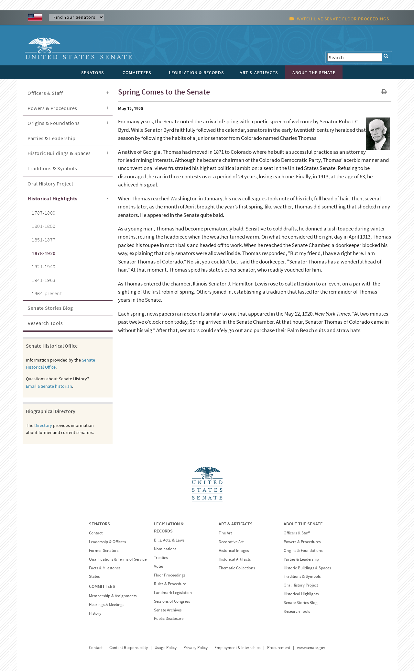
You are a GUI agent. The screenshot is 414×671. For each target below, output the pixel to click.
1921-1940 (44, 266)
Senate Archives (167, 610)
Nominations (165, 549)
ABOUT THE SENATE (303, 524)
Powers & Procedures (52, 108)
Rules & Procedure (170, 584)
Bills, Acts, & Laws (169, 540)
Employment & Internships (237, 647)
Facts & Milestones (104, 568)
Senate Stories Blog (50, 308)
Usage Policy (166, 647)
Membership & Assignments (112, 595)
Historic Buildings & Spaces (59, 153)
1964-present (47, 293)
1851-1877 (44, 239)
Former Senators (103, 550)
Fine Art (225, 533)
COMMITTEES (102, 586)
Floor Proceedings (169, 575)
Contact (96, 533)
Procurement (278, 647)
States (94, 576)
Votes (158, 566)
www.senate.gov (311, 647)
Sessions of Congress (172, 601)
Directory (43, 425)
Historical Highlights (52, 198)
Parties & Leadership (51, 138)
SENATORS (99, 524)
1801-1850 (44, 226)
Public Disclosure (168, 618)
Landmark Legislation (173, 592)
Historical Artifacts (235, 559)
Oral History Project (50, 183)
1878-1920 (44, 253)
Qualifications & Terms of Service (118, 559)
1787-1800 (44, 212)
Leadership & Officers (107, 541)
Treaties (161, 557)
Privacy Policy (195, 647)
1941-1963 (44, 280)
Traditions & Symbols (52, 168)
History (95, 613)
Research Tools (45, 323)
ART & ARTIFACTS (236, 524)
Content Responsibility (128, 647)
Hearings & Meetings (106, 604)
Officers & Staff (45, 93)
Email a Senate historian (49, 386)
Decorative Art (231, 541)
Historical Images (234, 550)
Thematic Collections (237, 568)
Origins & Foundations (53, 123)
